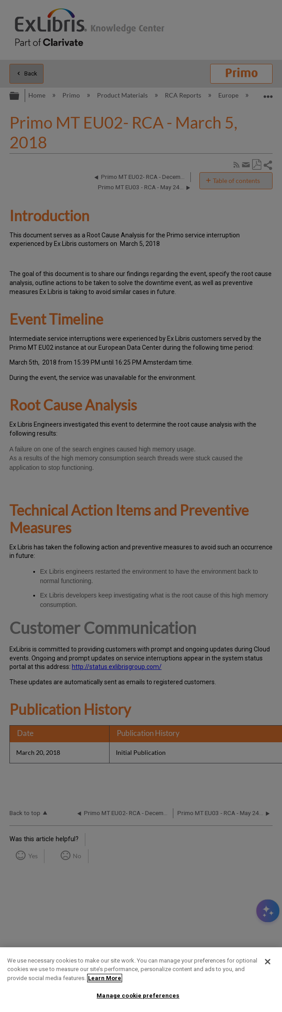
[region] (141, 979)
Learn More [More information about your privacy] (104, 978)
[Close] (268, 962)
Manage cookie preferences (138, 995)
